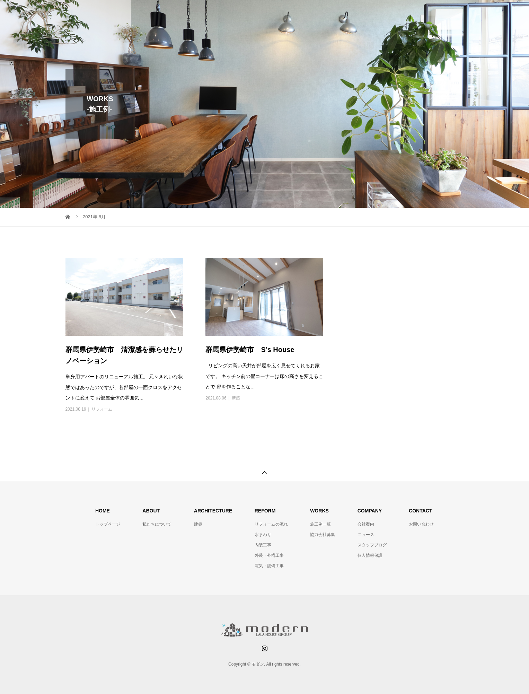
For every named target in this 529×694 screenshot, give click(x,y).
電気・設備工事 (269, 565)
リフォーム (101, 409)
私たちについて (156, 524)
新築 (236, 398)
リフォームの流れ (271, 524)
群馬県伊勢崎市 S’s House (249, 349)
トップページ (107, 524)
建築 (198, 524)
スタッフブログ (372, 545)
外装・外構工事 (269, 555)
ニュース (366, 534)
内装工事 (263, 545)
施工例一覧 (320, 524)
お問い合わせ (421, 524)
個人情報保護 (370, 555)
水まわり (263, 534)
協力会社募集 (322, 534)
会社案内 (366, 524)
